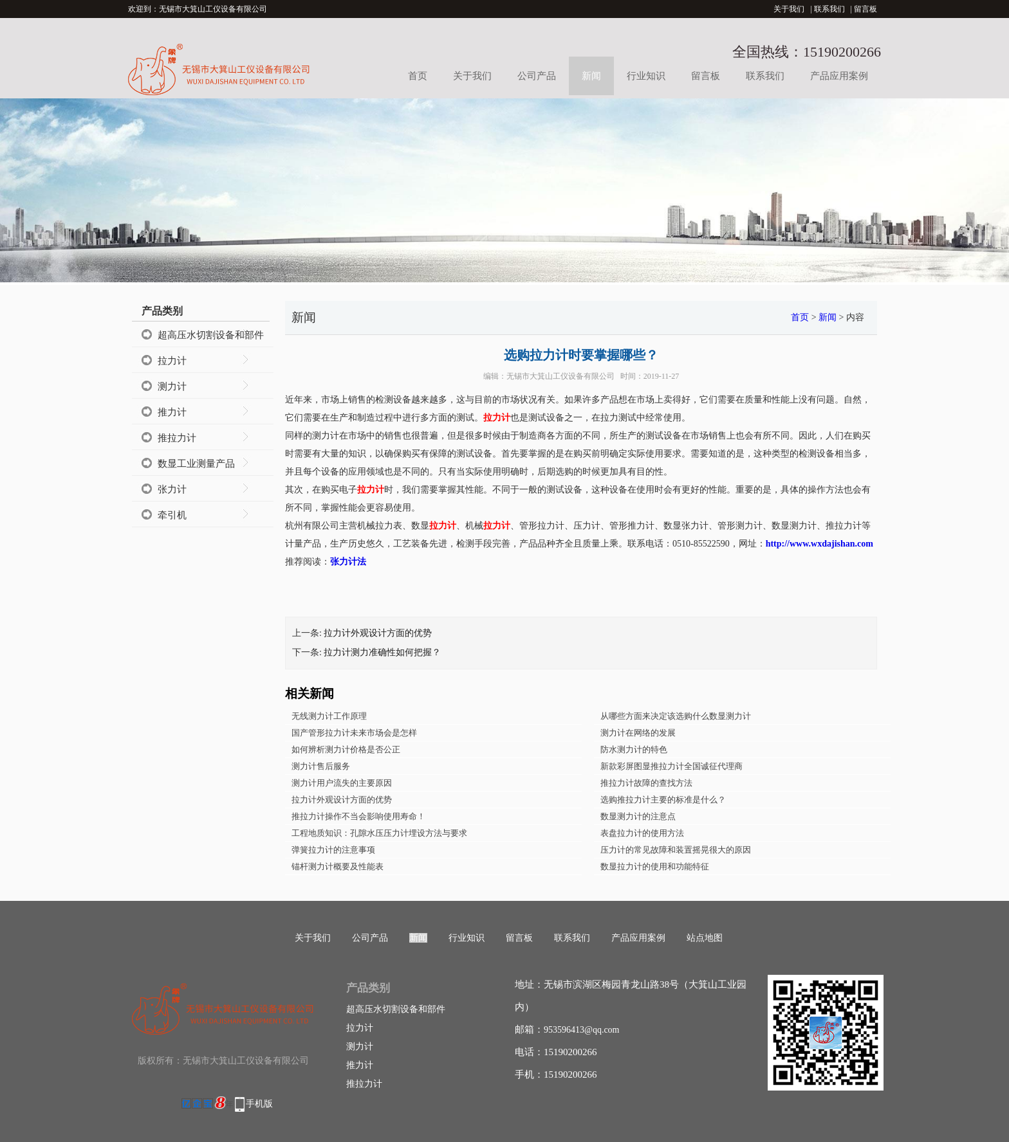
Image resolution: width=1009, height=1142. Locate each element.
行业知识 (646, 76)
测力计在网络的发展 (638, 733)
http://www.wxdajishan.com (819, 543)
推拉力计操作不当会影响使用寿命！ (358, 816)
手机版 (259, 1104)
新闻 (591, 76)
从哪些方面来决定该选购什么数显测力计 (675, 716)
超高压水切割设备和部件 (211, 335)
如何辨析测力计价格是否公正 (346, 749)
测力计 (172, 386)
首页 (417, 76)
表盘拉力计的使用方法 (642, 833)
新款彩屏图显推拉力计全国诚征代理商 (671, 766)
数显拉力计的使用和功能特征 (654, 866)
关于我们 (788, 9)
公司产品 (536, 76)
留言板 (865, 9)
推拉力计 (177, 438)
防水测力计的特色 (633, 749)
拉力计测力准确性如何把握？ (382, 652)
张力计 (172, 489)
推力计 (172, 412)
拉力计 (172, 361)
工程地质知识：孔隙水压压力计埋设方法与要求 (379, 833)
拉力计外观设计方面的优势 (378, 633)
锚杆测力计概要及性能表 (338, 866)
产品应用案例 (839, 76)
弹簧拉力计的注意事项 (333, 850)
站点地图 (705, 938)
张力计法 (348, 561)
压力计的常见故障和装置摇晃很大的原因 (675, 850)
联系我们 (829, 9)
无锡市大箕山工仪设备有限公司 (560, 376)
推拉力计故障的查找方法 (646, 783)
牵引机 (172, 515)
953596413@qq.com (582, 1030)
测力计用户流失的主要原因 (342, 783)
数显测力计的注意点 (638, 816)
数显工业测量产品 (196, 463)
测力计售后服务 (321, 766)
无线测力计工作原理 (329, 716)
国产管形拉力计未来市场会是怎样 (354, 733)
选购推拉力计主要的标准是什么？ (663, 799)
